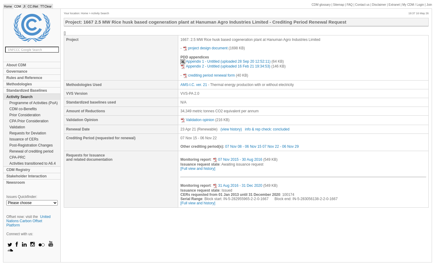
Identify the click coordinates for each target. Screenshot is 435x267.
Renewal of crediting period (31, 151)
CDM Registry (18, 170)
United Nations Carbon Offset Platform (28, 221)
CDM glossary (321, 4)
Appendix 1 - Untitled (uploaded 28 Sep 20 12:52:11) (225, 61)
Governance (16, 71)
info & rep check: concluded (267, 129)
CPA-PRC (17, 157)
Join (429, 4)
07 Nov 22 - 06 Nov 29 (281, 146)
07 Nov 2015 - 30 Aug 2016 (237, 159)
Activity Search (19, 97)
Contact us (362, 4)
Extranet (394, 4)
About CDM (16, 65)
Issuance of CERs (23, 139)
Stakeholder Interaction (26, 176)
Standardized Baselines (26, 90)
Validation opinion (197, 120)
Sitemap (338, 4)
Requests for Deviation (27, 133)
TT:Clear (46, 6)
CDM (17, 6)
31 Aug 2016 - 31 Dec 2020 (237, 185)
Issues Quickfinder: (21, 197)
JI (24, 6)
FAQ (349, 4)
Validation (17, 127)
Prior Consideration (24, 115)
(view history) (231, 129)
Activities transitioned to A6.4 (32, 163)
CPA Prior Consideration (28, 121)
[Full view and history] (197, 168)
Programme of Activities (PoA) (33, 103)
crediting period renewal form (209, 75)
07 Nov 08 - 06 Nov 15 (243, 146)
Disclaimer (379, 4)
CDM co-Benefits (23, 109)
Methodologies (19, 84)
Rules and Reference (24, 78)
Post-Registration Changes (31, 145)
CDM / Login (413, 4)
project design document (205, 48)
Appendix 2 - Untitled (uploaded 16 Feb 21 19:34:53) (225, 66)
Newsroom (15, 182)
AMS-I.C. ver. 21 (193, 85)
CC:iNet (32, 6)
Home (8, 6)
